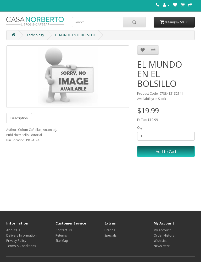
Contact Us (63, 230)
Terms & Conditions (21, 246)
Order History (164, 235)
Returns (61, 235)
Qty (139, 127)
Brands (109, 230)
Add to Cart (166, 151)
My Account (162, 230)
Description (19, 118)
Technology (35, 35)
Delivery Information (21, 235)
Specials (110, 235)
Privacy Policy (16, 240)
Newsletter (162, 246)
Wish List (160, 240)
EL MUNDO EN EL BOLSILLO (75, 35)
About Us (13, 230)
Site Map (61, 240)
